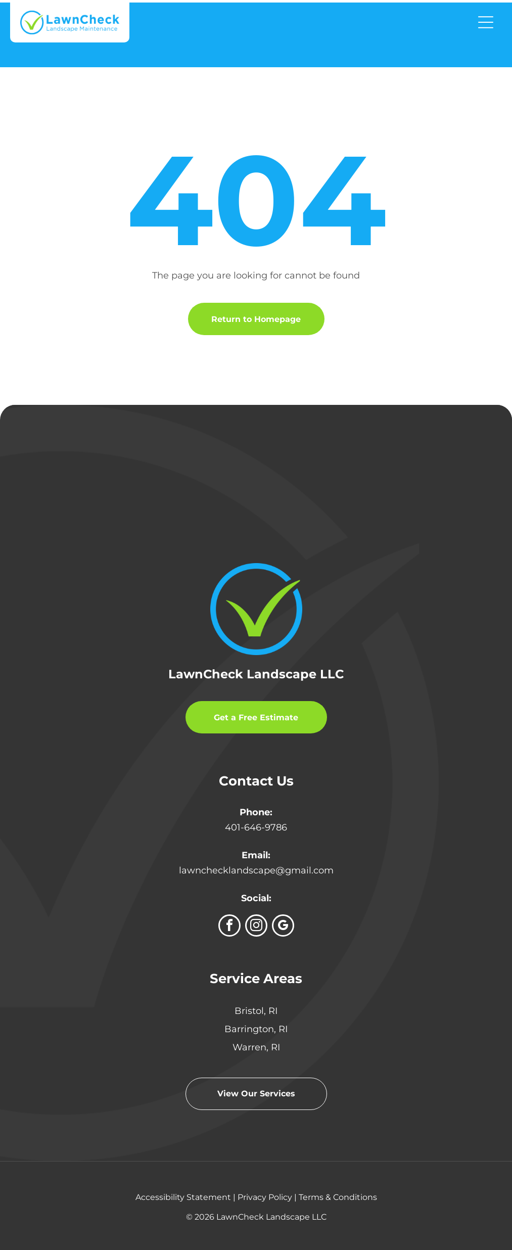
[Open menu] (485, 22)
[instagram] (256, 926)
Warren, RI (256, 1047)
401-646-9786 (256, 827)
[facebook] (229, 926)
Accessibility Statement (183, 1197)
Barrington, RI (256, 1029)
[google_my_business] (283, 926)
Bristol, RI (256, 1010)
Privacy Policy (265, 1197)
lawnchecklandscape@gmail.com (256, 870)
